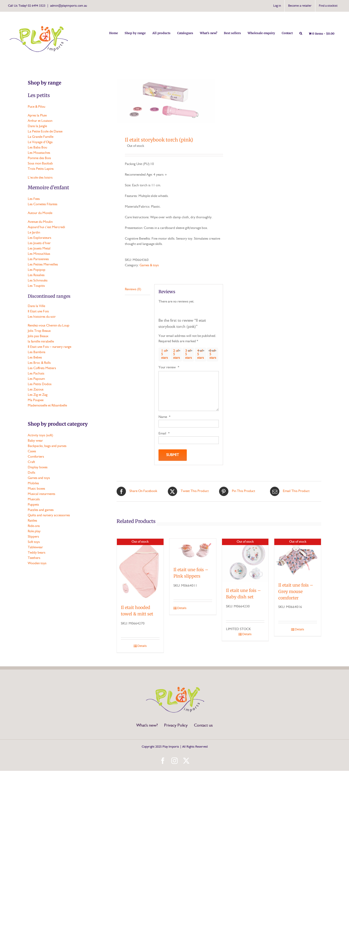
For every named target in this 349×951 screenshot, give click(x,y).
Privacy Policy (176, 725)
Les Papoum (36, 379)
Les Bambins (36, 352)
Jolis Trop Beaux (39, 331)
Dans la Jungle (37, 126)
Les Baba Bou (37, 147)
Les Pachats (36, 373)
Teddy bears (36, 552)
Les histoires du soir (42, 317)
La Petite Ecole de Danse (45, 131)
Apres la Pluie (37, 115)
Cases (32, 451)
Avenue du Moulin (40, 222)
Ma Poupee (35, 400)
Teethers (34, 558)
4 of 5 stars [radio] (200, 354)
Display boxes (37, 467)
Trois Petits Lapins (41, 169)
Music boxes (36, 488)
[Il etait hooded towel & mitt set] (140, 569)
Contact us (203, 725)
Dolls (31, 472)
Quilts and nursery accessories (49, 515)
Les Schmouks (37, 280)
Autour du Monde (40, 213)
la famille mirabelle (41, 341)
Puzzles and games (41, 510)
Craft (31, 462)
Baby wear (35, 440)
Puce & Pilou (36, 106)
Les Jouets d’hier (39, 243)
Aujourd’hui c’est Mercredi (46, 227)
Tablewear (35, 547)
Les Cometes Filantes (42, 204)
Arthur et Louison (40, 121)
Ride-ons (34, 526)
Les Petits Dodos (39, 384)
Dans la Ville (36, 306)
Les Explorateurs (39, 238)
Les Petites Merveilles (43, 264)
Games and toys (39, 478)
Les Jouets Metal (39, 248)
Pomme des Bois (39, 158)
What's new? (147, 725)
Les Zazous (35, 389)
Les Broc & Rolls (39, 363)
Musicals (34, 499)
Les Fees (34, 199)
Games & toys (149, 265)
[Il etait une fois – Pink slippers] (192, 550)
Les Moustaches (39, 153)
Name (164, 417)
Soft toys (34, 542)
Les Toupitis (36, 286)
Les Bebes (35, 357)
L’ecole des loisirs (40, 177)
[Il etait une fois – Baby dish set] (245, 560)
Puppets (33, 504)
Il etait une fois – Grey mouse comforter (295, 591)
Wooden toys (37, 563)
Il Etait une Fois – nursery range (49, 347)
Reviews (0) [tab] (133, 289)
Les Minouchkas (39, 254)
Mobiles (33, 483)
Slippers (33, 536)
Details (142, 646)
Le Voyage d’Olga (40, 142)
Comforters (36, 456)
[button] (300, 33)
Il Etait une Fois (38, 311)
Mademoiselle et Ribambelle (47, 405)
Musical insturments (41, 494)
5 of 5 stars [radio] (212, 354)
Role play (34, 531)
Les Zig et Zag (37, 395)
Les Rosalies (36, 275)
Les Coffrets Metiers (42, 368)
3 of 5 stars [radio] (188, 354)
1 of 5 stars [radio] (164, 354)
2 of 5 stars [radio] (176, 354)
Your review (168, 367)
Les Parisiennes (38, 259)
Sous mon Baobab (40, 163)
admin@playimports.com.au (68, 5)
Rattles (32, 520)
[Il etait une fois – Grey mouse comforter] (297, 558)
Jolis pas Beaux (38, 336)
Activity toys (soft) (40, 435)
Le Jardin (34, 232)
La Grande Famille (40, 137)
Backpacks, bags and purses (47, 446)
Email (164, 433)
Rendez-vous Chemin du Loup (48, 325)
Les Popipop (36, 270)
